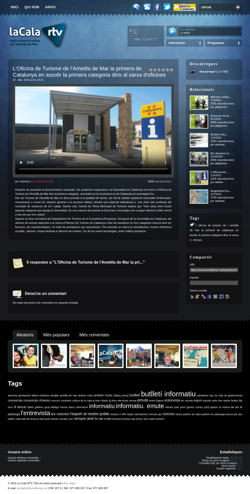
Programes (216, 43)
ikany (72, 407)
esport (198, 400)
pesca (229, 414)
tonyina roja (128, 418)
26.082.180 (236, 457)
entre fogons (156, 400)
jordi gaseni (211, 407)
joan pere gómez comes (188, 407)
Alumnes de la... (220, 115)
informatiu (102, 406)
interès (169, 407)
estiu (215, 400)
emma (132, 400)
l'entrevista (35, 413)
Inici (15, 7)
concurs (55, 400)
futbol (30, 407)
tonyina (116, 418)
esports (207, 400)
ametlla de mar (68, 395)
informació (82, 407)
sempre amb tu (86, 419)
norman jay (155, 414)
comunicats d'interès (36, 400)
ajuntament (24, 395)
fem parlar (224, 400)
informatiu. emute (140, 405)
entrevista (172, 400)
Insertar (194, 277)
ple (235, 414)
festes (234, 400)
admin (219, 182)
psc (240, 414)
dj (110, 400)
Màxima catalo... (220, 96)
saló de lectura (29, 418)
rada (18, 418)
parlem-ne (208, 414)
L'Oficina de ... (219, 172)
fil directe (20, 407)
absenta (12, 395)
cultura (76, 400)
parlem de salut (192, 414)
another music (103, 395)
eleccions (122, 400)
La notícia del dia (42, 181)
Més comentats (94, 334)
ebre (114, 400)
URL (192, 264)
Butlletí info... (219, 134)
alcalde (55, 395)
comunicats (15, 400)
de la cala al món (90, 400)
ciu (216, 395)
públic (11, 418)
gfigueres (221, 106)
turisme (160, 418)
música (114, 414)
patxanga (219, 414)
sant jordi (44, 418)
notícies (168, 414)
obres (179, 414)
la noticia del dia (229, 407)
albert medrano (41, 395)
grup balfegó (51, 407)
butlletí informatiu (168, 394)
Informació (177, 43)
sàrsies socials (59, 418)
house (63, 407)
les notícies (60, 414)
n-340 (122, 414)
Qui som (31, 7)
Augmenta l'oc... (220, 190)
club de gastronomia (230, 395)
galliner (39, 407)
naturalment (141, 414)
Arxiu (50, 7)
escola (189, 400)
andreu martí (85, 395)
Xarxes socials (198, 290)
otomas (220, 144)
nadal (130, 414)
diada (104, 400)
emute (142, 400)
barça (125, 395)
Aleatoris (24, 334)
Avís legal (69, 483)
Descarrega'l (207, 71)
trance (139, 418)
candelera (202, 395)
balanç (117, 395)
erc (183, 400)
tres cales (149, 418)
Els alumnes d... (220, 153)
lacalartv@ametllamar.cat (32, 488)
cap (211, 395)
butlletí (135, 395)
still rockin (105, 419)
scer (70, 418)
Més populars (56, 334)
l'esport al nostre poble (89, 414)
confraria (66, 400)
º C (133, 31)
